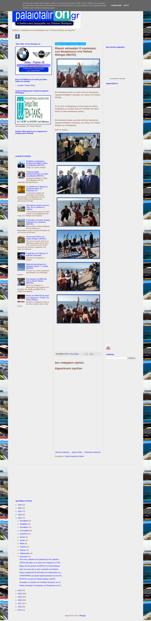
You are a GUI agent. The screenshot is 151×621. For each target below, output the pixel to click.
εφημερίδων (122, 78)
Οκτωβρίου (24, 527)
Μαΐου (22, 543)
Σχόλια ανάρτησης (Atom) (74, 456)
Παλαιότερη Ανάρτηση (92, 452)
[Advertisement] (78, 433)
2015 (20, 607)
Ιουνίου (23, 540)
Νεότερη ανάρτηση (62, 452)
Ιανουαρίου (24, 556)
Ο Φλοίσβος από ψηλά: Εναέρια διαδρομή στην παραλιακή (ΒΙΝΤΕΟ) (38, 222)
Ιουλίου (23, 537)
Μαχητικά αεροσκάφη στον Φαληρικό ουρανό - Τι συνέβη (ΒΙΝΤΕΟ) (37, 266)
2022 (20, 518)
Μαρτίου (23, 550)
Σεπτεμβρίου (25, 530)
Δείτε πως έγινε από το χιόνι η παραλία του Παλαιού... (39, 569)
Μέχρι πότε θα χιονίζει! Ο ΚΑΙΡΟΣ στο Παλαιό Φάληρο (39, 566)
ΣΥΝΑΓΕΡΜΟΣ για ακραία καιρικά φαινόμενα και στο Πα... (41, 576)
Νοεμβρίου (24, 524)
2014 (20, 610)
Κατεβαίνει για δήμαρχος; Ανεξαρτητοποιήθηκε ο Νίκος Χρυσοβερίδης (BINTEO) (36, 163)
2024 (20, 511)
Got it (126, 5)
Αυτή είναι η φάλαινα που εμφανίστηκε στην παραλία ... (39, 559)
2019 (20, 597)
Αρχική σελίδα (77, 452)
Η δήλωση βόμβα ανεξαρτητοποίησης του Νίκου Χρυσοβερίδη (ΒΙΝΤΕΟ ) (37, 174)
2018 (20, 600)
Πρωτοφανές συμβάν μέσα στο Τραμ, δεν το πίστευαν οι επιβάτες (37, 207)
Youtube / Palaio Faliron (26, 85)
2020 (20, 594)
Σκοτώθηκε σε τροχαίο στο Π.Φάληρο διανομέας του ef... (40, 582)
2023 (20, 515)
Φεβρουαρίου (25, 553)
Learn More (116, 5)
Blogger (83, 616)
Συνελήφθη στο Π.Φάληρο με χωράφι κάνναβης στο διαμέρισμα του (37, 189)
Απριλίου (23, 547)
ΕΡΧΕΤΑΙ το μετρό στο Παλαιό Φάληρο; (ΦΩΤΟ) (37, 579)
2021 (20, 590)
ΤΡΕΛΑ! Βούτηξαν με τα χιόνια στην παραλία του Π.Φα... (40, 563)
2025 (20, 508)
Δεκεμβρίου (24, 521)
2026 (20, 505)
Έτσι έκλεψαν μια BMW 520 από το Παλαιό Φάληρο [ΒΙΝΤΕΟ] (36, 281)
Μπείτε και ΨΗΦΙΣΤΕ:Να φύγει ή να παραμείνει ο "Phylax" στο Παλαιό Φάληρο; (37, 297)
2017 (20, 603)
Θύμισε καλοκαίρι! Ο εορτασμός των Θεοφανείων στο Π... (40, 585)
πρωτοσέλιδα (114, 78)
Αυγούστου (24, 534)
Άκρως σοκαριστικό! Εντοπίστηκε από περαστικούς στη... (40, 572)
